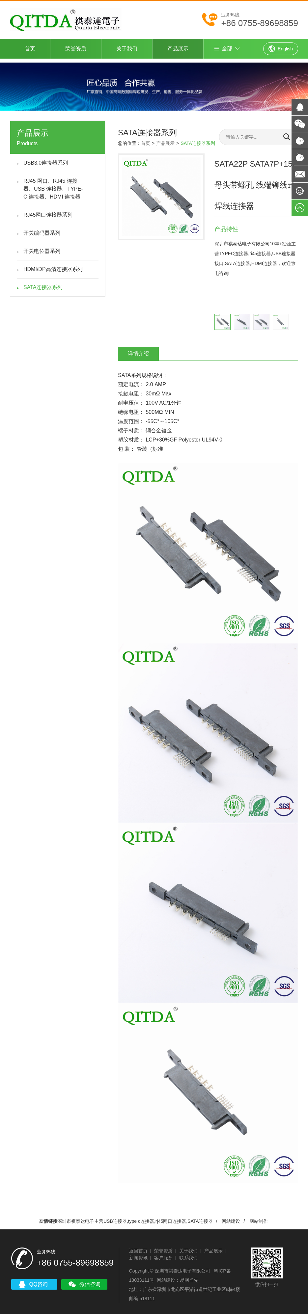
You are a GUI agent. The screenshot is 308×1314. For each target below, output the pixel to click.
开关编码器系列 (41, 229)
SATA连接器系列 (43, 283)
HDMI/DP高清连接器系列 (53, 265)
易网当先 (188, 1274)
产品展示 (177, 48)
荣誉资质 (75, 48)
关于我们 (126, 48)
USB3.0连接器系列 (45, 159)
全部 (222, 48)
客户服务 (162, 1252)
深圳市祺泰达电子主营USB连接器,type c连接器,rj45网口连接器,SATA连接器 (135, 1217)
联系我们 (187, 1252)
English (280, 48)
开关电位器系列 (41, 247)
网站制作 (258, 1217)
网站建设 (231, 1217)
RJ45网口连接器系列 (47, 211)
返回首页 (137, 1245)
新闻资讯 (137, 1252)
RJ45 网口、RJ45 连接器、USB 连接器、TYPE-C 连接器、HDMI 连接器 (53, 185)
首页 (30, 48)
